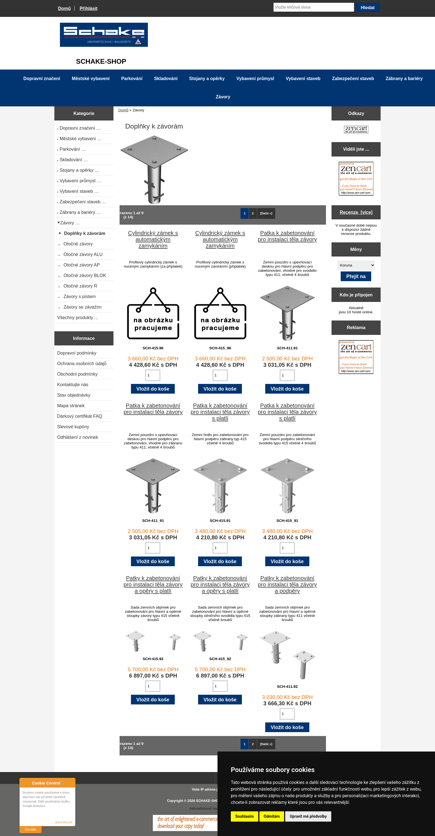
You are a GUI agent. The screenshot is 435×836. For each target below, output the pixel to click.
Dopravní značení (41, 78)
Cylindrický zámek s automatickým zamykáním (153, 239)
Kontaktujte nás (72, 384)
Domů (64, 8)
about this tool (63, 822)
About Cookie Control (25, 783)
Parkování (131, 78)
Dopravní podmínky (76, 352)
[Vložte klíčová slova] (314, 7)
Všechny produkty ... (77, 317)
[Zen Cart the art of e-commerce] (356, 130)
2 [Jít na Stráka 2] (253, 213)
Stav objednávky (73, 395)
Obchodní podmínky (77, 373)
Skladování (165, 78)
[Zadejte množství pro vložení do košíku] (152, 375)
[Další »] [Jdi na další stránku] (266, 213)
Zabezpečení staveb (353, 78)
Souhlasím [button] (244, 816)
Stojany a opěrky (207, 78)
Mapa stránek (71, 405)
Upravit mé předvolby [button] (308, 816)
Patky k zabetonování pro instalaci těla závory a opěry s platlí (153, 584)
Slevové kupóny (73, 426)
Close (70, 783)
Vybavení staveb (303, 78)
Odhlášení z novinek (77, 437)
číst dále (30, 829)
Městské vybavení (91, 78)
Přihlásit (88, 8)
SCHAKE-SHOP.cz (210, 801)
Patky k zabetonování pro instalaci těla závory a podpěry (287, 584)
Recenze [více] (356, 212)
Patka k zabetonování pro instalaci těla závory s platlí (220, 411)
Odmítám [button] (272, 816)
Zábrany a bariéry (404, 78)
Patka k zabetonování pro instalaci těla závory (287, 236)
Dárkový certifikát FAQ (79, 416)
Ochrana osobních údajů (82, 363)
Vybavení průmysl (255, 78)
